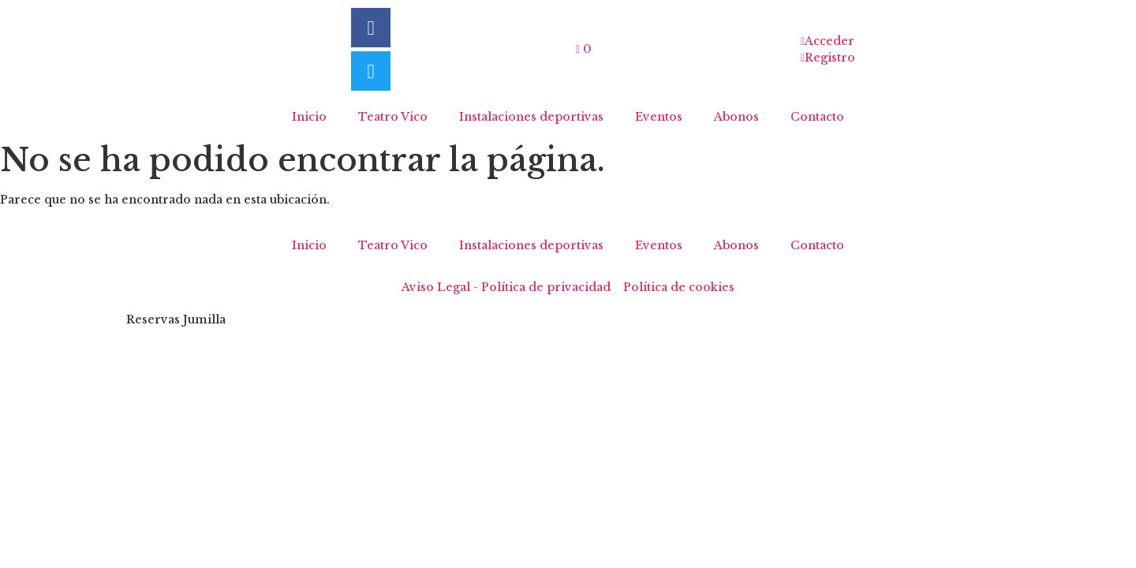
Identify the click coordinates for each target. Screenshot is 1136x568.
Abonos (736, 117)
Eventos (658, 117)
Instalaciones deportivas (531, 117)
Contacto (817, 117)
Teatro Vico (393, 117)
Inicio (309, 117)
